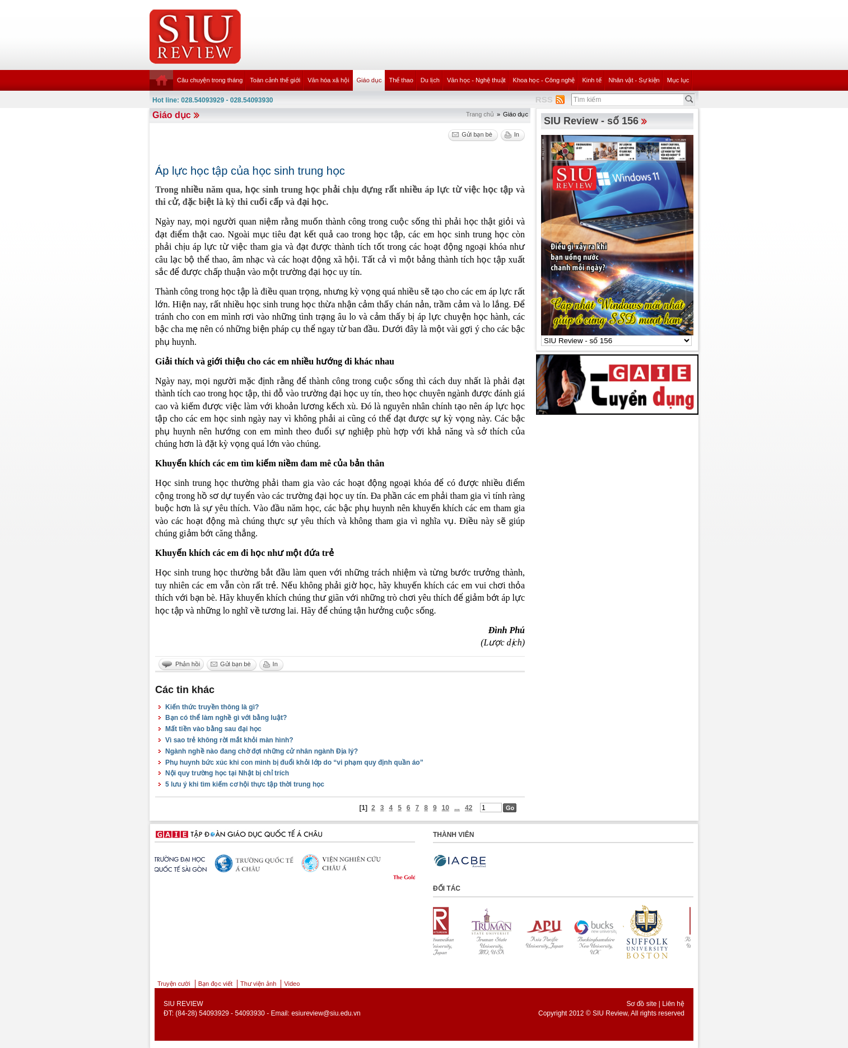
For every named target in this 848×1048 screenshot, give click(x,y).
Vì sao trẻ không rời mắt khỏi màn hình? (229, 740)
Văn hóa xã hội (328, 80)
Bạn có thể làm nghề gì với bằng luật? (226, 718)
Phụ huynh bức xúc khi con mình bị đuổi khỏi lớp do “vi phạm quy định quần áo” (294, 762)
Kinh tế (591, 80)
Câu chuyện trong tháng (210, 80)
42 (468, 808)
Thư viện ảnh (258, 983)
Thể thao (401, 80)
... (457, 808)
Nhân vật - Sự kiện (634, 80)
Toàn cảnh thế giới (275, 80)
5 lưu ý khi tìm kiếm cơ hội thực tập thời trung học (244, 784)
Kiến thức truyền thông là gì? (212, 707)
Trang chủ (480, 114)
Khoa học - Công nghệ (544, 80)
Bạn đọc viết (215, 983)
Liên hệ (673, 1004)
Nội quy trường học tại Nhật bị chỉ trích (227, 773)
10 (445, 808)
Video (292, 983)
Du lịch (430, 80)
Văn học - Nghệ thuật (476, 80)
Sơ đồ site (641, 1004)
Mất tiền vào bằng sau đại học (213, 729)
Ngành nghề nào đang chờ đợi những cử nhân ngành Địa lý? (261, 751)
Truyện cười (173, 983)
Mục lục (678, 80)
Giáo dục (369, 80)
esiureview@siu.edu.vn (326, 1013)
